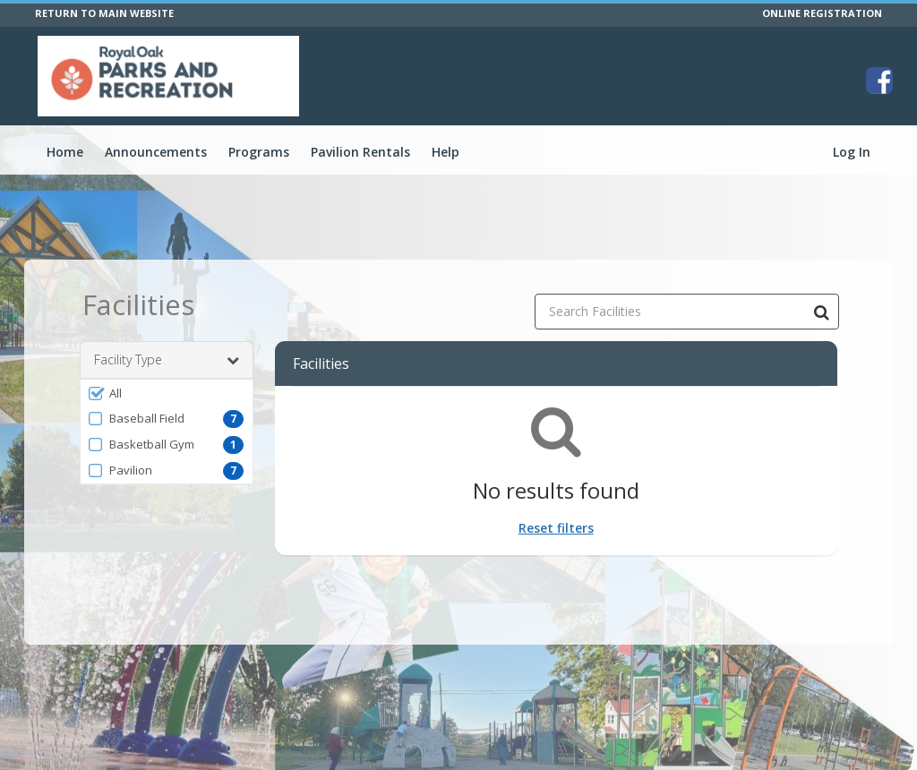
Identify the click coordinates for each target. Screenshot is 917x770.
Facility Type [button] (166, 360)
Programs (258, 151)
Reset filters (556, 527)
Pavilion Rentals (360, 151)
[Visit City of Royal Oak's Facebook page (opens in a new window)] (879, 80)
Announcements (156, 151)
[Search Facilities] (821, 311)
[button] (167, 393)
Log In (851, 151)
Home (65, 151)
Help (445, 151)
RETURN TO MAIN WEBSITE (104, 13)
